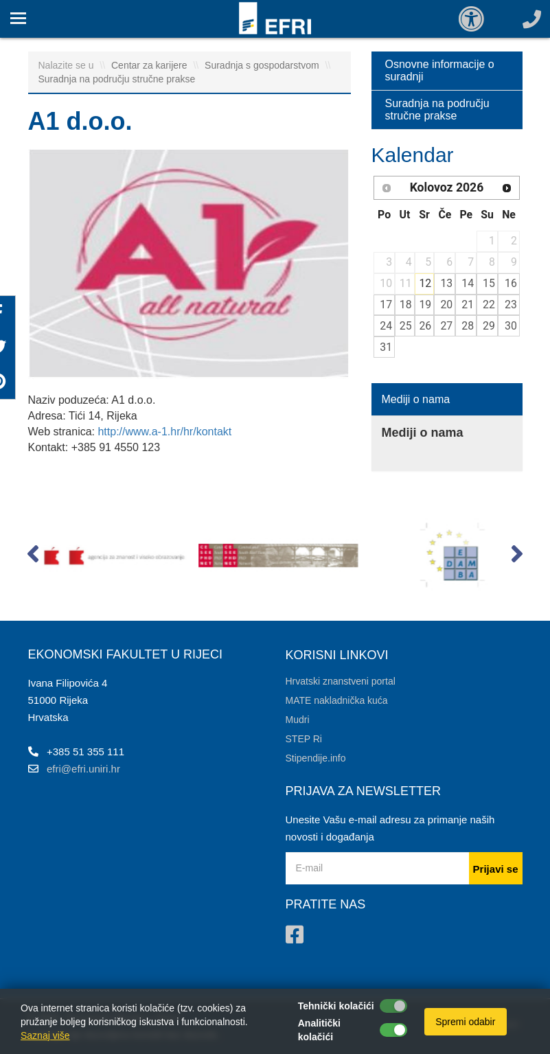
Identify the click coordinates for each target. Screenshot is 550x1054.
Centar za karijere (150, 65)
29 (489, 325)
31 (386, 347)
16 (511, 283)
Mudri (298, 719)
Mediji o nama (416, 399)
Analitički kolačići (319, 1030)
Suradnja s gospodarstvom (263, 65)
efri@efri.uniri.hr (83, 769)
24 (386, 325)
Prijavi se (495, 869)
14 (467, 283)
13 (446, 283)
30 (511, 325)
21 (467, 304)
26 (425, 325)
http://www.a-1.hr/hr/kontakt (164, 431)
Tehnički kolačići (336, 1005)
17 (386, 304)
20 (446, 304)
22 (489, 304)
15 (489, 283)
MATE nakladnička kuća (337, 700)
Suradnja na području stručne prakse (117, 78)
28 (467, 325)
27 (446, 325)
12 (425, 283)
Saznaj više (45, 1035)
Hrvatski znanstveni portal (341, 681)
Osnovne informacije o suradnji (439, 70)
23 (511, 304)
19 (425, 304)
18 (406, 304)
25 (406, 325)
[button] (33, 557)
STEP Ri (304, 738)
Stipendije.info (316, 758)
